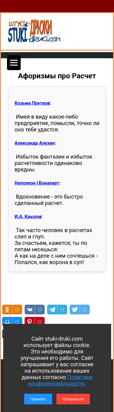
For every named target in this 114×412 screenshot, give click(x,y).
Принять (38, 399)
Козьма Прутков (32, 103)
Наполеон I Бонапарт (37, 183)
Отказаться (73, 399)
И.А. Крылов (28, 216)
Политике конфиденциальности (60, 380)
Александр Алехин (35, 143)
